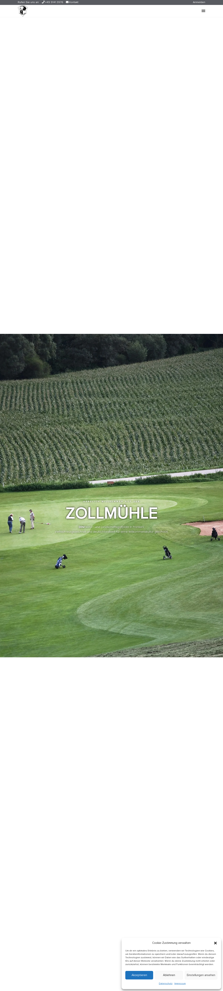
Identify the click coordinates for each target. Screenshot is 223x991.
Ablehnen (169, 975)
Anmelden (199, 2)
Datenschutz (165, 983)
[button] (215, 943)
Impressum (180, 983)
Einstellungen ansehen (201, 975)
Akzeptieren (139, 975)
